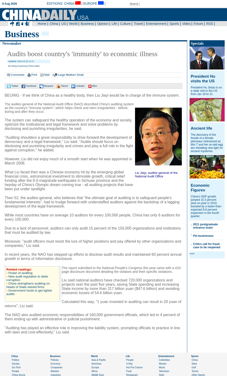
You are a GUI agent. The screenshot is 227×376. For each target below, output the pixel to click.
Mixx (92, 86)
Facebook (29, 86)
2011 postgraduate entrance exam (205, 226)
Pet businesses (203, 235)
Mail (46, 75)
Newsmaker (11, 43)
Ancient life (201, 128)
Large (61, 75)
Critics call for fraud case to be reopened (206, 245)
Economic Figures (200, 187)
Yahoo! (62, 86)
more (192, 253)
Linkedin (77, 86)
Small (80, 75)
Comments (17, 75)
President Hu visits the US (203, 78)
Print (34, 75)
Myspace (46, 86)
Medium (71, 75)
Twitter (12, 86)
